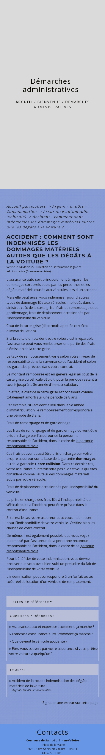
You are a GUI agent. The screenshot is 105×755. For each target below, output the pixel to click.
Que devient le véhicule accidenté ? (39, 641)
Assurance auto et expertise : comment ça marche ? (53, 626)
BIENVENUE (49, 102)
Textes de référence (29, 601)
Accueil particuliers (26, 206)
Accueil (24, 102)
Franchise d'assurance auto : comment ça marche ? (52, 634)
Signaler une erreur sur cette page (70, 702)
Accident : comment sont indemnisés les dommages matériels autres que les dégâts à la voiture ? (50, 221)
